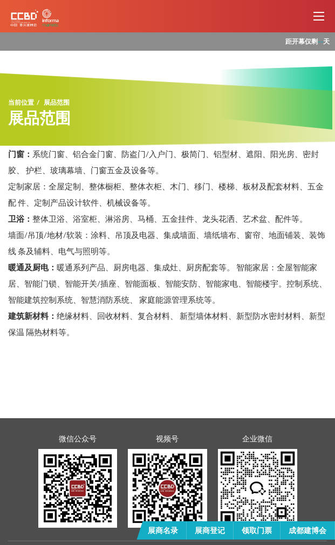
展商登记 (210, 530)
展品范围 (57, 102)
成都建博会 (307, 530)
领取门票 (257, 530)
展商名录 (163, 530)
